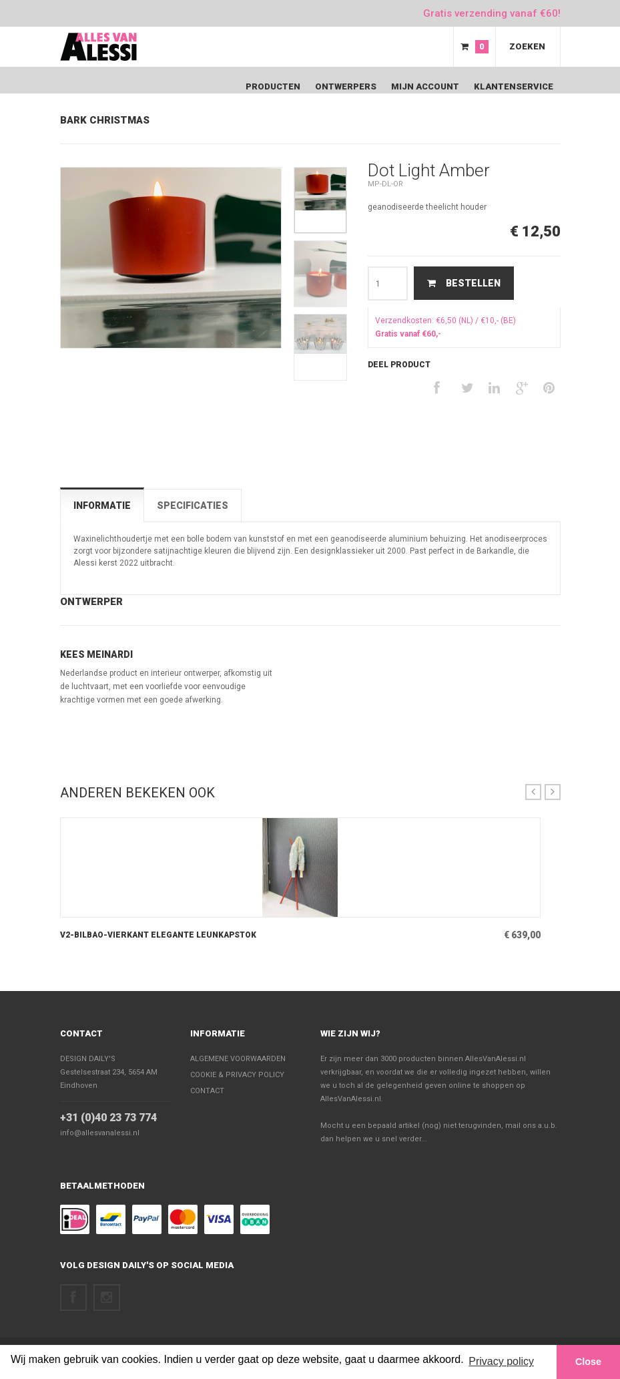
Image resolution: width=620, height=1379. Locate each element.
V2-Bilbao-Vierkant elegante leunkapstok (158, 935)
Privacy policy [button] (501, 1361)
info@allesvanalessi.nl (99, 1133)
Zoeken (527, 46)
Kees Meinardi (96, 654)
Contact (81, 1033)
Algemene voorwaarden (238, 1058)
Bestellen (464, 283)
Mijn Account (425, 86)
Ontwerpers (345, 86)
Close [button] (588, 1361)
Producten (273, 86)
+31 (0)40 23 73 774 (108, 1117)
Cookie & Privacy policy (237, 1074)
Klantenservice (513, 86)
